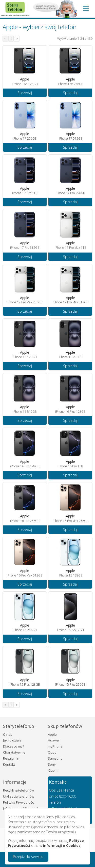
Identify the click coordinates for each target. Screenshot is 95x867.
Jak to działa (12, 740)
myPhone (55, 746)
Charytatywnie (14, 752)
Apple (52, 734)
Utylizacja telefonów (18, 796)
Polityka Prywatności (18, 802)
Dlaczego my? (13, 746)
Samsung (55, 758)
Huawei (54, 740)
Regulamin (11, 758)
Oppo (52, 752)
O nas (7, 734)
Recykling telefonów (18, 790)
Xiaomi (53, 770)
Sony (52, 764)
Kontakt (9, 764)
